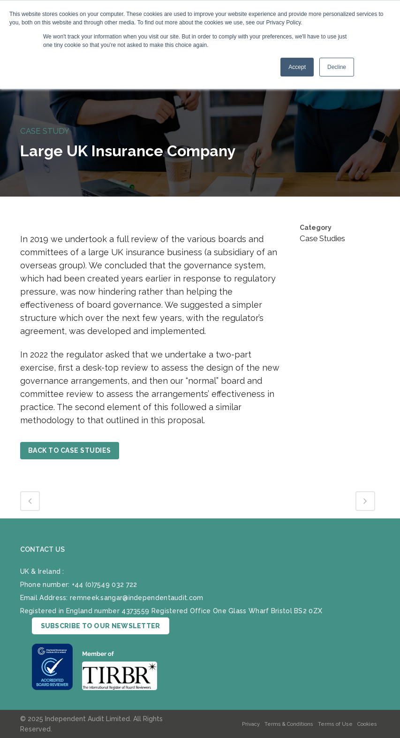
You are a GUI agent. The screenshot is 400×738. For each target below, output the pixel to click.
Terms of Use (335, 724)
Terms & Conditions (288, 724)
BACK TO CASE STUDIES (69, 450)
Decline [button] (336, 67)
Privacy (251, 724)
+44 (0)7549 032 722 (104, 584)
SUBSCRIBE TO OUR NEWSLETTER (100, 625)
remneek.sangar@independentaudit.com (137, 597)
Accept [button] (297, 67)
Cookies (367, 724)
